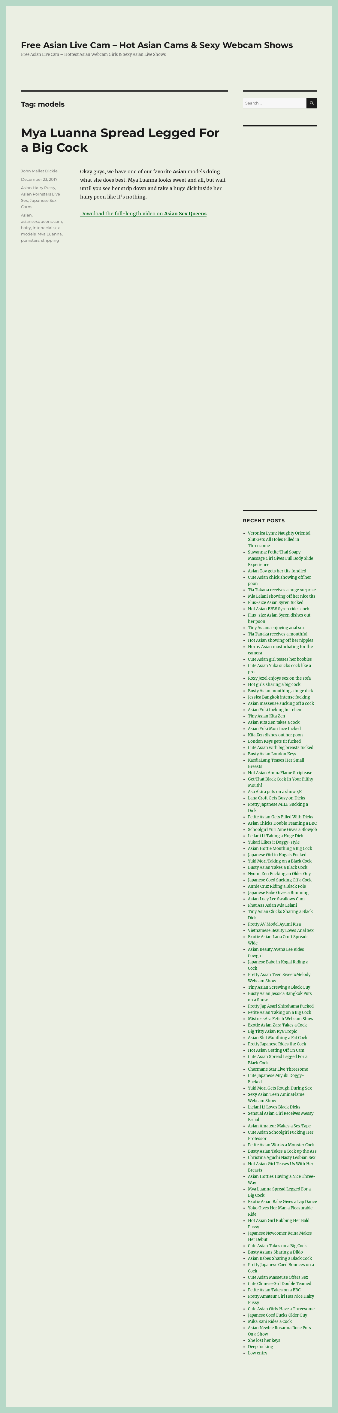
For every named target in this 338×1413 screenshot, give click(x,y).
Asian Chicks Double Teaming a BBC (282, 823)
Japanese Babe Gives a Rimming (278, 892)
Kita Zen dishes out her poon (275, 735)
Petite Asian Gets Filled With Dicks (280, 817)
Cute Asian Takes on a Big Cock (277, 1245)
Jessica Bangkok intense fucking (279, 697)
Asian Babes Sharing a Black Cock (280, 1258)
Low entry (257, 1353)
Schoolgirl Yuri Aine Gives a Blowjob (282, 829)
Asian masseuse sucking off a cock (281, 703)
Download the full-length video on (143, 214)
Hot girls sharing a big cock (274, 684)
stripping (50, 240)
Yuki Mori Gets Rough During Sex (280, 1088)
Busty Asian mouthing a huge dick (280, 690)
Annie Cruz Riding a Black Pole (277, 886)
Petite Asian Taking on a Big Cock (279, 1012)
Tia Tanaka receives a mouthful (277, 634)
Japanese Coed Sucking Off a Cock (280, 880)
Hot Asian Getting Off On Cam (276, 1050)
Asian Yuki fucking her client (275, 709)
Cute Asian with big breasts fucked (280, 747)
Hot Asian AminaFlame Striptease (280, 772)
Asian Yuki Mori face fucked (274, 728)
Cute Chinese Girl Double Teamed (279, 1283)
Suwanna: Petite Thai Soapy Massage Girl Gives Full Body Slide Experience (280, 558)
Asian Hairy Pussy (38, 187)
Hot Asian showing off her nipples (280, 640)
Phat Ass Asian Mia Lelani (272, 905)
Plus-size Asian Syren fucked (275, 602)
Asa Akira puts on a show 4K (275, 791)
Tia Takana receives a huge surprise (282, 590)
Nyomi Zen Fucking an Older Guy (279, 873)
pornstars (30, 240)
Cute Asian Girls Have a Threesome (281, 1308)
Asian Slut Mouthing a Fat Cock (277, 1037)
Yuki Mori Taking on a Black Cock (280, 861)
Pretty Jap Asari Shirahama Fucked (281, 1006)
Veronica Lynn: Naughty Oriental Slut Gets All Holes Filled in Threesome (279, 539)
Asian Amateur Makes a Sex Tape (279, 1126)
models (28, 234)
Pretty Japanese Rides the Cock (277, 1044)
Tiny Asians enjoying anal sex (276, 627)
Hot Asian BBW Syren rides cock (278, 608)
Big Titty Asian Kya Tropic (272, 1031)
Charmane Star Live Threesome (278, 1069)
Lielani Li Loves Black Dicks (274, 1107)
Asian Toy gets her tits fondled (277, 571)
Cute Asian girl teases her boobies (280, 659)
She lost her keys (264, 1340)
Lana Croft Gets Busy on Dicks (276, 798)
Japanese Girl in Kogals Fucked (277, 854)
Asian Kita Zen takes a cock (274, 722)
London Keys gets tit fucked (274, 741)
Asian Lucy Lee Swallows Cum (276, 899)
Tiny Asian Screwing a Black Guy (279, 987)
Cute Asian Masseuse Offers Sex (278, 1277)
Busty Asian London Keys (272, 754)
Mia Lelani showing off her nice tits (281, 596)
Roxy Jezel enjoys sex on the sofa (279, 678)
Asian (26, 215)
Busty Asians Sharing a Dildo (275, 1252)
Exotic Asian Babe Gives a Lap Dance (282, 1201)
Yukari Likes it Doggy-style (274, 842)
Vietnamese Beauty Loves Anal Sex (281, 930)
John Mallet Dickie (39, 170)
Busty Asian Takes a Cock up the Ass (282, 1151)
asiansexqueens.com (41, 221)
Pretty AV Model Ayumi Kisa (274, 924)
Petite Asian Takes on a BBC (274, 1290)
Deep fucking (260, 1346)
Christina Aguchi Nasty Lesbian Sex (281, 1157)
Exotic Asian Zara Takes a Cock (277, 1025)
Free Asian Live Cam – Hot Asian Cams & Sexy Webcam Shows (157, 45)
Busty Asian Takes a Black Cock (277, 867)
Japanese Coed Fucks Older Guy (277, 1315)
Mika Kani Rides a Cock (270, 1321)
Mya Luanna (50, 234)
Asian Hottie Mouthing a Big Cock (280, 848)
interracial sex (46, 227)
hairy (26, 227)
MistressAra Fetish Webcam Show (280, 1018)
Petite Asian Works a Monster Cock (281, 1145)
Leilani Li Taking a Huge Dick (275, 835)
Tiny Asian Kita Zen (266, 716)
